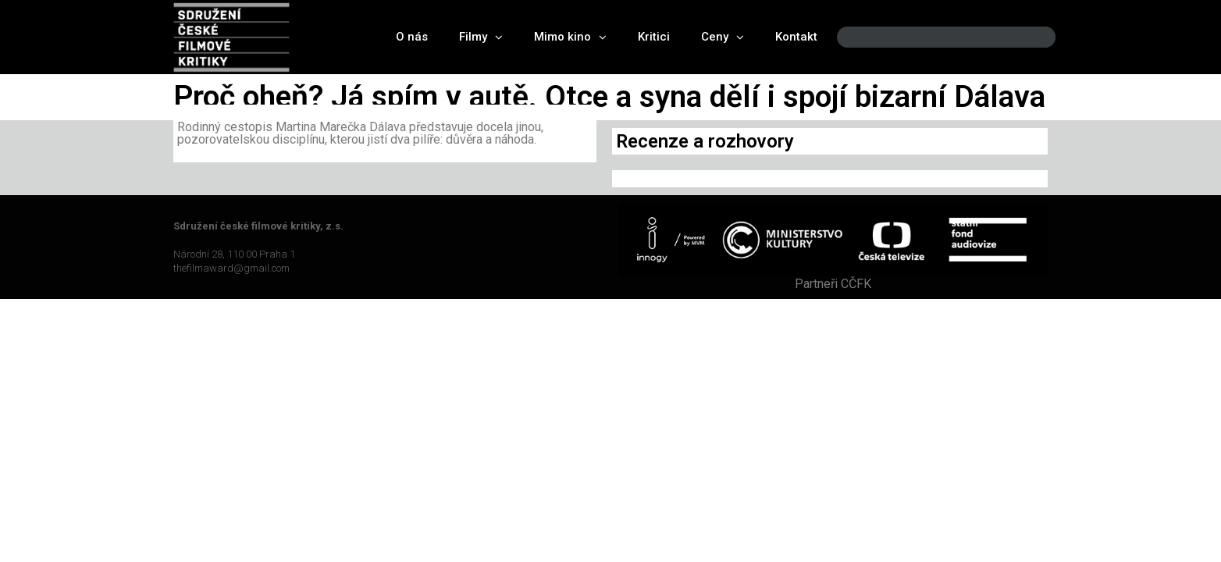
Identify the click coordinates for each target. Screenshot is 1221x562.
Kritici (654, 37)
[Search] (1030, 37)
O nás (412, 37)
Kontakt (796, 37)
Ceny (722, 37)
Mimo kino (570, 37)
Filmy (481, 37)
